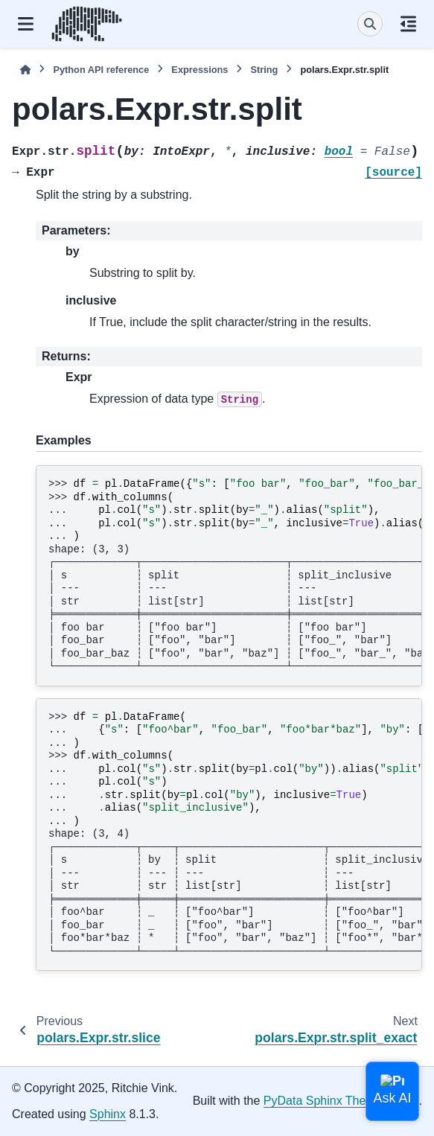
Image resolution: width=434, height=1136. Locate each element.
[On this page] (408, 23)
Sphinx (107, 1114)
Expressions (199, 69)
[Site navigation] (25, 23)
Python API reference (101, 69)
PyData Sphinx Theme (323, 1100)
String (264, 69)
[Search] (370, 23)
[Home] (25, 69)
